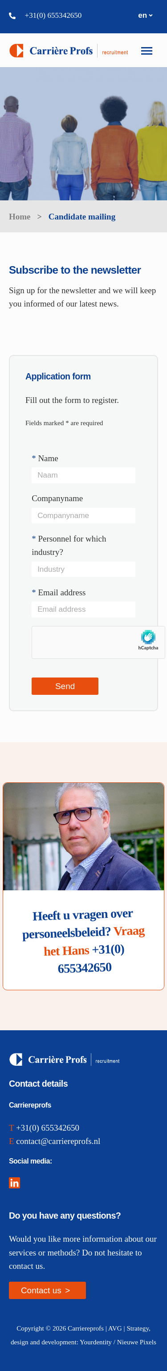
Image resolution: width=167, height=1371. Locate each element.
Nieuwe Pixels (136, 1342)
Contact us (41, 1290)
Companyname (83, 511)
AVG (115, 1328)
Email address (83, 605)
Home (20, 216)
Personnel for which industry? (83, 558)
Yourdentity (96, 1342)
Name (83, 471)
